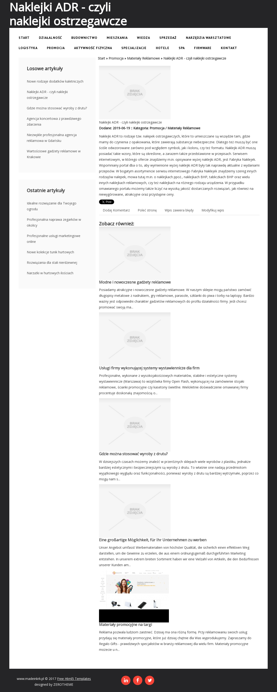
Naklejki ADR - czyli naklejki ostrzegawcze (47, 95)
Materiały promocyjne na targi (125, 624)
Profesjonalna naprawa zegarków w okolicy (54, 222)
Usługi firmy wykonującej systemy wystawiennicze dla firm (149, 368)
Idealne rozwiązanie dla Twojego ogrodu (51, 206)
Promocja (116, 58)
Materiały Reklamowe (143, 58)
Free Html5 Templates (74, 678)
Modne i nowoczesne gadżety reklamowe (135, 282)
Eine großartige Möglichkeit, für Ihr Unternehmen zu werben (152, 539)
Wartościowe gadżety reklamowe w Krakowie (54, 154)
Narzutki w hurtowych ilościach (50, 273)
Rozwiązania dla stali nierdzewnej (52, 262)
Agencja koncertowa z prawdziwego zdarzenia (54, 121)
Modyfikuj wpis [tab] (213, 210)
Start (101, 58)
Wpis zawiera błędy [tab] (179, 210)
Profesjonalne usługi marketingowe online (53, 239)
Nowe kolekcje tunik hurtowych (50, 252)
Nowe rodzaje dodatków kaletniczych (55, 81)
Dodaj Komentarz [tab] (116, 210)
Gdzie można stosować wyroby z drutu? (57, 108)
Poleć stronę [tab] (147, 210)
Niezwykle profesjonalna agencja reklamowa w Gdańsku (52, 138)
